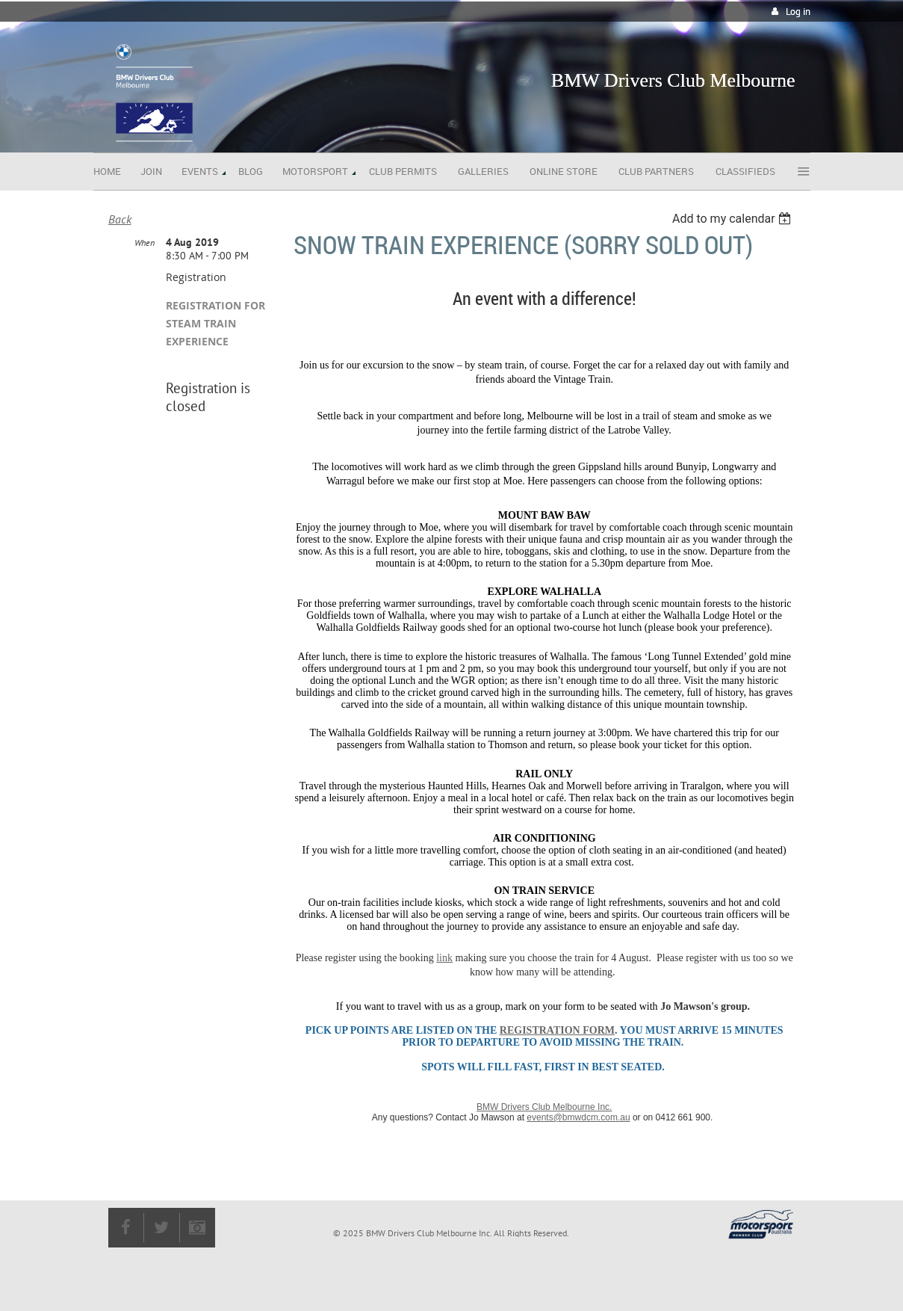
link (444, 957)
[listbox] (733, 218)
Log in (798, 11)
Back (119, 219)
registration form (557, 1030)
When (144, 242)
